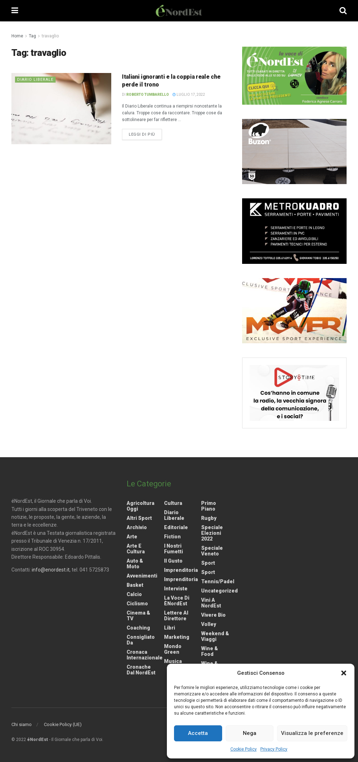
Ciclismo (137, 603)
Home (17, 35)
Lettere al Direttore (176, 615)
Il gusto (173, 561)
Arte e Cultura (136, 548)
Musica (173, 661)
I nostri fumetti (173, 548)
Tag (32, 35)
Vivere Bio (213, 615)
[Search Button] (343, 10)
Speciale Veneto (212, 551)
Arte (132, 536)
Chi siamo (21, 724)
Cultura (173, 503)
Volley (208, 624)
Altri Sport (139, 518)
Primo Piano (208, 506)
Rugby (208, 518)
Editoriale (176, 527)
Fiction (172, 536)
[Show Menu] (14, 10)
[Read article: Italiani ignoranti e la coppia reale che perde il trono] (61, 108)
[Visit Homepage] (179, 11)
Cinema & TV (138, 615)
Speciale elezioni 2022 (212, 533)
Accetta (198, 733)
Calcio (134, 594)
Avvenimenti (142, 576)
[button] (343, 673)
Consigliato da (141, 640)
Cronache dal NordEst (141, 669)
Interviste (176, 588)
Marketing (176, 637)
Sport (208, 563)
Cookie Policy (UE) (63, 724)
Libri (169, 628)
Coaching (138, 628)
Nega (249, 733)
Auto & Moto (135, 563)
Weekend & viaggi (215, 636)
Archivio (137, 527)
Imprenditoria (181, 570)
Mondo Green (172, 649)
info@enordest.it (51, 570)
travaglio (50, 35)
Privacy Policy (273, 749)
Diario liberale (35, 79)
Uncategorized (219, 591)
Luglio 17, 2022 (189, 94)
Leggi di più (145, 134)
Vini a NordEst (211, 603)
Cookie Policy (243, 749)
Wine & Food (209, 651)
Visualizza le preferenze (312, 733)
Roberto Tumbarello (147, 94)
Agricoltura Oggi (140, 506)
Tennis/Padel (217, 581)
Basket (135, 585)
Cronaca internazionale (145, 655)
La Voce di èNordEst (176, 600)
